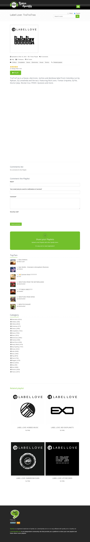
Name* (12, 181)
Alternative (17, 319)
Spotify (12, 528)
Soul (15, 367)
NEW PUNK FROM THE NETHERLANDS (31, 282)
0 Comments (43, 56)
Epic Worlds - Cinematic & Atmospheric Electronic (34, 267)
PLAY (15, 73)
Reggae (16, 360)
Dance (28, 62)
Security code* (14, 212)
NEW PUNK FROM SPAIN (27, 297)
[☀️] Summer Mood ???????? (28, 274)
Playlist (77, 13)
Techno (47, 62)
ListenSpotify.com (15, 531)
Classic (16, 328)
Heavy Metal (17, 344)
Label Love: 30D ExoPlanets (62, 427)
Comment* (13, 196)
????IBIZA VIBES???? (25, 289)
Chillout (14, 62)
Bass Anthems (23, 259)
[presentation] (25, 217)
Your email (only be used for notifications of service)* (26, 189)
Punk (15, 358)
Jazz (15, 353)
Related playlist (57, 62)
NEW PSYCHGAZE (25, 304)
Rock (15, 362)
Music (70, 13)
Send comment (15, 224)
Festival (16, 340)
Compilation (21, 62)
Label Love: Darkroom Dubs (27, 478)
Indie (15, 351)
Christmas (16, 326)
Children (16, 321)
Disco (15, 335)
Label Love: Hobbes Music (27, 427)
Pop (15, 356)
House (41, 62)
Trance (16, 372)
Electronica (35, 62)
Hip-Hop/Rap (17, 347)
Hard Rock (17, 342)
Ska (14, 365)
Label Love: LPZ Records (62, 478)
